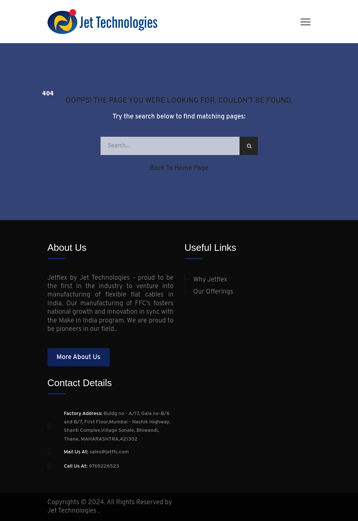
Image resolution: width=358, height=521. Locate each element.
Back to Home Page (179, 168)
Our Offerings (213, 292)
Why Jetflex (210, 280)
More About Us (78, 357)
